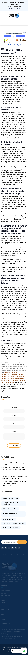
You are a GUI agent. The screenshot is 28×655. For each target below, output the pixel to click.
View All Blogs (6, 485)
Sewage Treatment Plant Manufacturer (10, 503)
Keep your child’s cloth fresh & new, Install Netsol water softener (13, 464)
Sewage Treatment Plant (10, 498)
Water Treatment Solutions (11, 527)
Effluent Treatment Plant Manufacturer (10, 514)
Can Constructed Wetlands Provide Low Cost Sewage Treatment (14, 482)
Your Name (14, 407)
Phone (14, 415)
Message (14, 431)
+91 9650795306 (14, 4)
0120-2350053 (12, 2)
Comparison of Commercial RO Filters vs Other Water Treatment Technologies (14, 468)
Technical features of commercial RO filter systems (13, 473)
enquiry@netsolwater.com (14, 6)
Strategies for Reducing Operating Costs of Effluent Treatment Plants (14, 477)
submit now (14, 445)
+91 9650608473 (21, 2)
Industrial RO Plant (8, 519)
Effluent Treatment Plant (10, 509)
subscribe (22, 542)
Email (13, 423)
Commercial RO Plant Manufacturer (13, 523)
